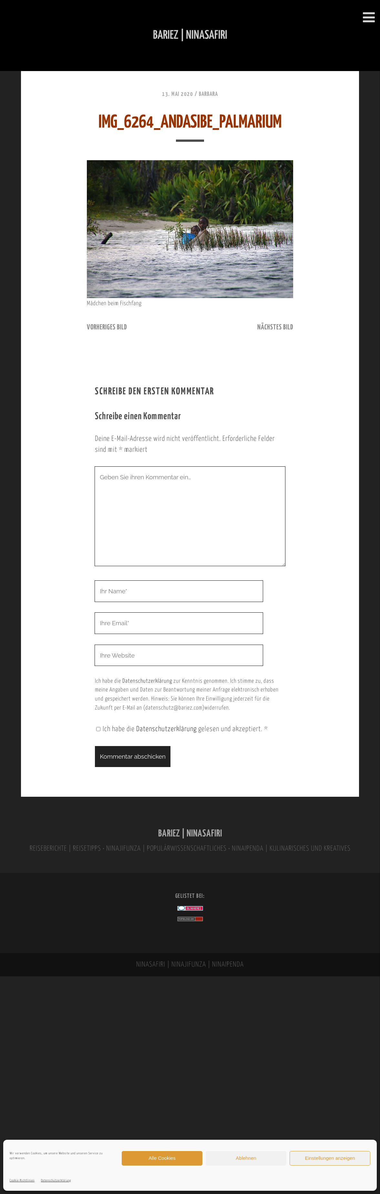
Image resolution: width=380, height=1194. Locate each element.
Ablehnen (246, 1158)
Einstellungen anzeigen (330, 1158)
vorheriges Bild (107, 327)
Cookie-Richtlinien (22, 1180)
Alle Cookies (162, 1158)
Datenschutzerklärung (56, 1180)
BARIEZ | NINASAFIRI (190, 833)
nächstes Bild (275, 327)
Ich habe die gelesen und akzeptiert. (182, 729)
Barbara (208, 94)
